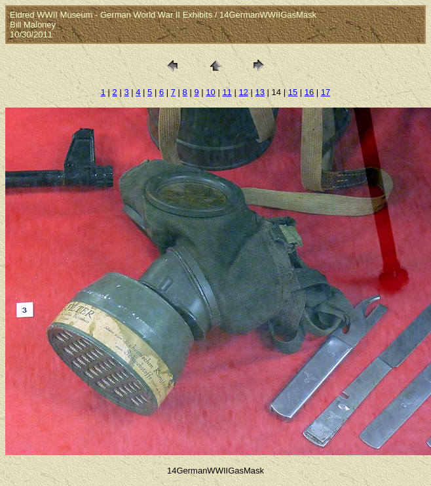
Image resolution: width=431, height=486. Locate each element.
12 (243, 92)
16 (309, 92)
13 (260, 92)
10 (210, 92)
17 (325, 92)
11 (226, 92)
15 (292, 92)
